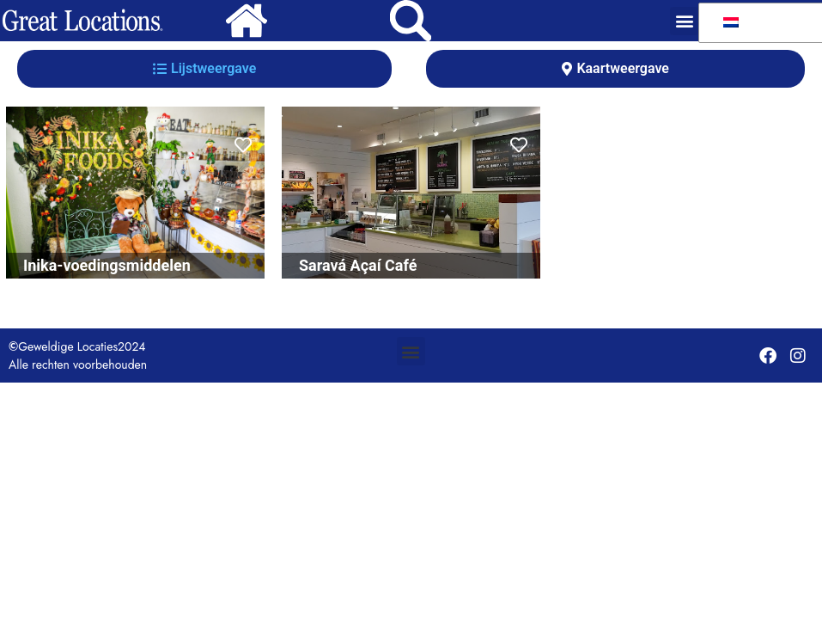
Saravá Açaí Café (358, 265)
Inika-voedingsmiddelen (107, 265)
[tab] (204, 69)
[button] (684, 21)
